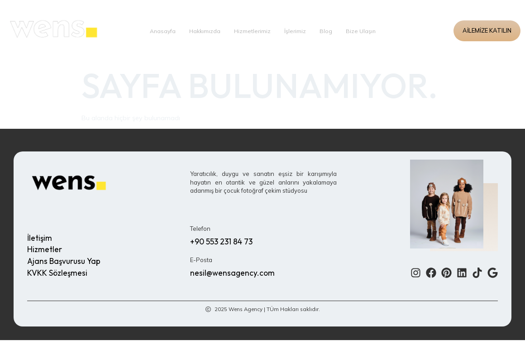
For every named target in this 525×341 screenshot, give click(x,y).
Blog (327, 30)
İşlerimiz (297, 30)
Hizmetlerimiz (253, 30)
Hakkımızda (204, 30)
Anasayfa (161, 30)
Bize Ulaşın (363, 30)
